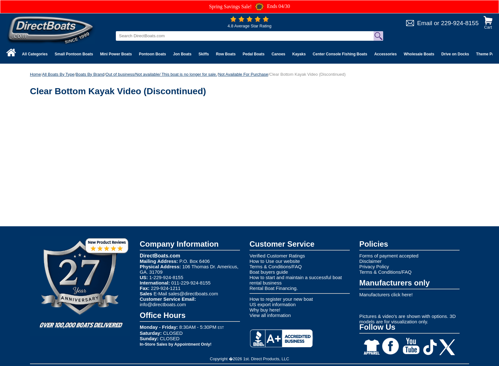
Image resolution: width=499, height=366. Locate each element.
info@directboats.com (163, 304)
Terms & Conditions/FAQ (276, 266)
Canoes (278, 54)
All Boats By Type (58, 74)
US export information (273, 304)
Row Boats (225, 54)
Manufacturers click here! (386, 294)
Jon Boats (182, 54)
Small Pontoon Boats (74, 54)
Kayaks (299, 54)
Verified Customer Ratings (277, 255)
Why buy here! (265, 310)
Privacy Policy (374, 266)
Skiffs (204, 54)
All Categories (35, 54)
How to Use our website (275, 261)
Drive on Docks (455, 54)
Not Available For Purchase (243, 74)
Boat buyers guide (269, 272)
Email (424, 23)
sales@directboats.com (193, 293)
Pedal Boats (253, 54)
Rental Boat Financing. (274, 288)
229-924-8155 (460, 23)
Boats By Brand (90, 74)
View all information (270, 315)
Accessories (385, 54)
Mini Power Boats (116, 54)
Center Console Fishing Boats (340, 54)
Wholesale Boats (419, 54)
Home (35, 74)
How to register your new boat (281, 299)
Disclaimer (370, 261)
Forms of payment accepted (388, 255)
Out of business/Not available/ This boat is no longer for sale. (161, 74)
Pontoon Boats (152, 54)
